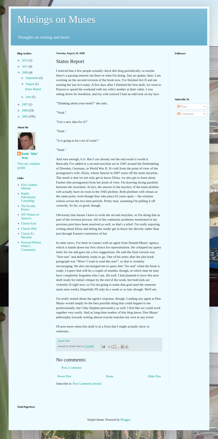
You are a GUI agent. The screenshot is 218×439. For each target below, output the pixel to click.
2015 (25, 60)
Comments (185, 114)
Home (109, 376)
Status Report (33, 89)
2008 (25, 72)
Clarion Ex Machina (27, 235)
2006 (25, 110)
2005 (25, 116)
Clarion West (29, 228)
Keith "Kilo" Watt (30, 156)
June (28, 97)
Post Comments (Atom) (87, 383)
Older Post (154, 376)
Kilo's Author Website (29, 186)
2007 (25, 104)
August (30, 84)
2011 (25, 66)
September (32, 78)
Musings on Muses (56, 19)
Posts (182, 106)
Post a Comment (72, 367)
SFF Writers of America (30, 216)
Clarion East (28, 223)
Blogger (125, 419)
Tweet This (64, 340)
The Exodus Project (28, 207)
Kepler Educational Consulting (28, 197)
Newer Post (64, 376)
